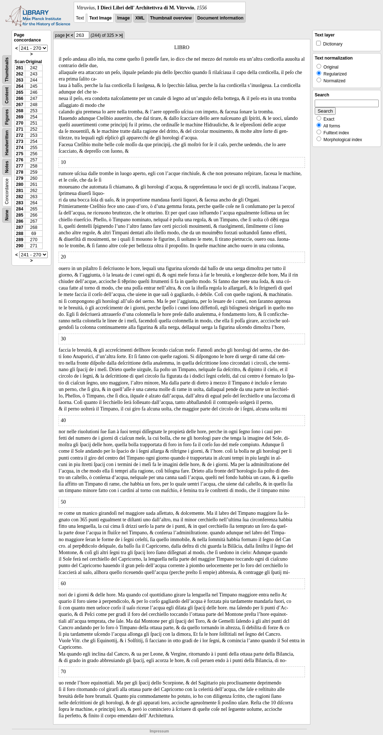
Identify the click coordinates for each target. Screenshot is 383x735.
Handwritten (6, 142)
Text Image (100, 18)
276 (19, 159)
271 (19, 129)
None (6, 215)
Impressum (159, 731)
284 (19, 209)
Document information (220, 18)
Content (6, 95)
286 (19, 221)
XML (140, 18)
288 (19, 233)
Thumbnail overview (171, 18)
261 (19, 67)
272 (19, 135)
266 (19, 98)
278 (19, 172)
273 (19, 141)
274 (19, 147)
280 (19, 184)
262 (19, 74)
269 (19, 116)
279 (19, 178)
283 (19, 202)
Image (123, 18)
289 (19, 239)
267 (19, 104)
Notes (6, 167)
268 (19, 110)
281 (19, 190)
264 (19, 86)
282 (19, 196)
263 (19, 80)
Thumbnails (6, 69)
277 (19, 166)
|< (67, 35)
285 (19, 215)
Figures (6, 117)
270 (19, 123)
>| (120, 35)
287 (19, 227)
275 (19, 153)
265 (19, 92)
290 (19, 245)
